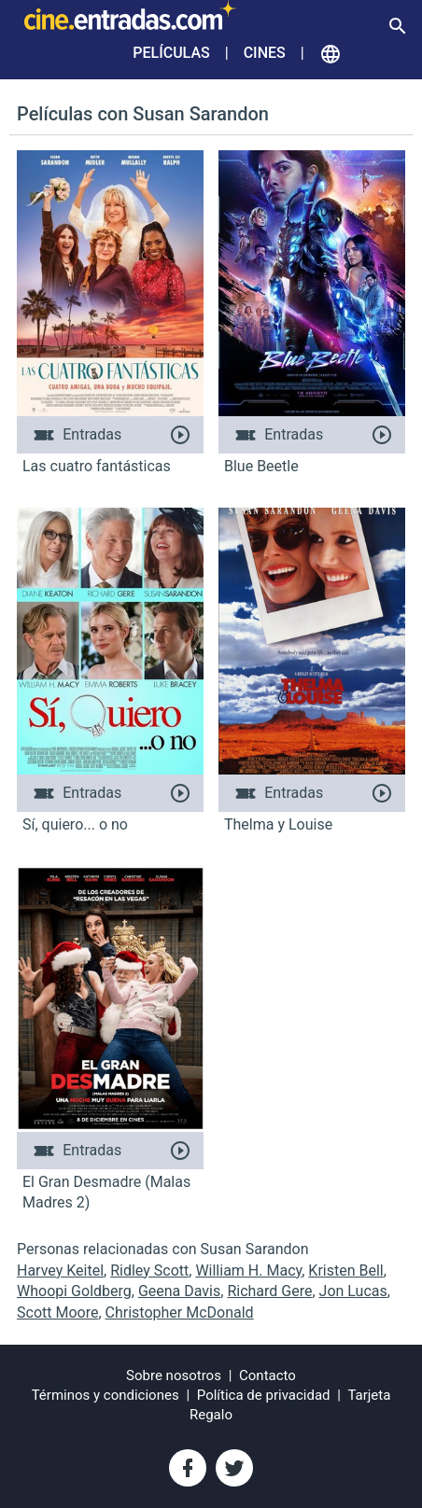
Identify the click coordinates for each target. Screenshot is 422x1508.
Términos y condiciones (105, 1395)
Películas (171, 53)
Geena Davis (179, 1291)
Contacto (267, 1375)
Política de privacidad (264, 1395)
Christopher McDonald (180, 1312)
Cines (265, 53)
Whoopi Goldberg (74, 1291)
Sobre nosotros (173, 1375)
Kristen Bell (345, 1270)
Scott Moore (57, 1312)
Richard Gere (269, 1291)
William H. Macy (248, 1270)
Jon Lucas (353, 1291)
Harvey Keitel (60, 1270)
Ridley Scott (149, 1270)
